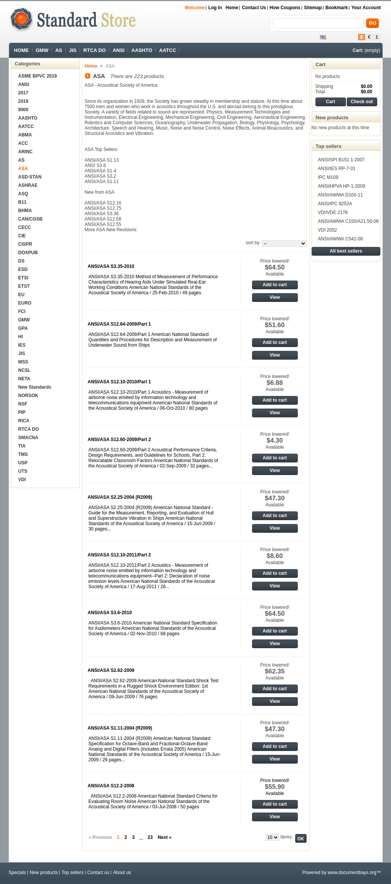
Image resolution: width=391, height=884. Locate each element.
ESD (23, 269)
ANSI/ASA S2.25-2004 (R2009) (120, 497)
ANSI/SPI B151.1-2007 (341, 159)
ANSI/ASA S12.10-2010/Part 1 (119, 381)
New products (332, 117)
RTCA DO (94, 50)
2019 (23, 101)
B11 (22, 202)
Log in (215, 7)
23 (150, 837)
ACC (23, 143)
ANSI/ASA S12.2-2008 (111, 785)
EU (21, 294)
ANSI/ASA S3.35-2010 (111, 266)
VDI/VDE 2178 (333, 212)
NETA (24, 378)
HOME (21, 50)
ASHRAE (28, 185)
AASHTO (141, 50)
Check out (362, 101)
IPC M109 (328, 177)
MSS (23, 362)
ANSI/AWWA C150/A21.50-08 (348, 221)
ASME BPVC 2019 (37, 76)
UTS (22, 471)
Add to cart (275, 284)
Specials (17, 872)
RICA (23, 420)
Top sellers (329, 146)
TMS (23, 454)
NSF (22, 404)
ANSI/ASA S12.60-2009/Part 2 (119, 439)
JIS (73, 50)
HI (20, 336)
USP (23, 463)
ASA (23, 168)
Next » (164, 837)
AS (58, 50)
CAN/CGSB (30, 219)
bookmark (336, 7)
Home (232, 7)
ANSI (118, 50)
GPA (23, 328)
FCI (22, 311)
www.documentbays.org (352, 872)
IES (22, 345)
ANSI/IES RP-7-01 (337, 168)
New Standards (35, 387)
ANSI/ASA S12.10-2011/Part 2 (119, 555)
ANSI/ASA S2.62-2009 (111, 670)
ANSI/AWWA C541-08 (340, 239)
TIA (22, 446)
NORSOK (28, 395)
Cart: (357, 50)
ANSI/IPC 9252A (335, 203)
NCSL (24, 370)
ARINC (25, 151)
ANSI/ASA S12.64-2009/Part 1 (119, 324)
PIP (22, 412)
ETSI (23, 278)
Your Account (366, 7)
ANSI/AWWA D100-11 (340, 195)
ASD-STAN (30, 177)
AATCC (167, 50)
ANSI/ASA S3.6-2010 (110, 612)
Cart (321, 64)
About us (122, 872)
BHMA (25, 210)
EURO (25, 303)
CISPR (25, 244)
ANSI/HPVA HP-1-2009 (341, 186)
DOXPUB (28, 252)
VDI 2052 (327, 230)
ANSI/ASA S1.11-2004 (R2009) (120, 728)
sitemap (313, 7)
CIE (22, 235)
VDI (22, 479)
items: (286, 837)
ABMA (25, 135)
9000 (23, 109)
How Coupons (285, 7)
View (275, 297)
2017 (23, 93)
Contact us (254, 7)
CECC (24, 227)
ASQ (23, 193)
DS (21, 261)
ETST (24, 286)
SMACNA (28, 437)
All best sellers (346, 251)
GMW (42, 50)
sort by (252, 242)
